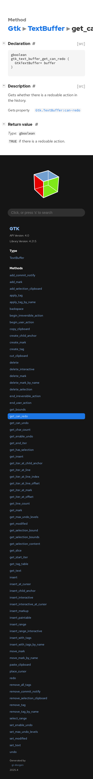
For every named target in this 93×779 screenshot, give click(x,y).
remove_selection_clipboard (28, 698)
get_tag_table (19, 564)
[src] (81, 43)
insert (13, 577)
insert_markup (19, 611)
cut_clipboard (19, 356)
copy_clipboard (20, 329)
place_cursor (18, 671)
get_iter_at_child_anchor (26, 463)
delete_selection (21, 389)
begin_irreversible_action (26, 316)
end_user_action (20, 403)
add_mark (16, 282)
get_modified (19, 524)
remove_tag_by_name (24, 712)
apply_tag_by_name (23, 302)
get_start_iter (19, 557)
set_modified (18, 738)
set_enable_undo (21, 725)
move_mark (17, 651)
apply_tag (16, 295)
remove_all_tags (20, 685)
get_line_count (20, 503)
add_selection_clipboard (26, 289)
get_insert (16, 456)
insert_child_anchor (22, 591)
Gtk (14, 229)
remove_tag (18, 705)
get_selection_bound (24, 530)
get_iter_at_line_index (24, 477)
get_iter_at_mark (21, 490)
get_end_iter (18, 443)
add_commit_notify (22, 275)
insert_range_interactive (26, 631)
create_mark (18, 342)
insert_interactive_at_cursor (28, 604)
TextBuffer (17, 258)
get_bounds (18, 410)
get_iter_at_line (20, 470)
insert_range (18, 624)
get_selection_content (25, 544)
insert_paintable (20, 618)
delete (14, 363)
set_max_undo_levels (24, 732)
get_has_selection (22, 450)
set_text (15, 745)
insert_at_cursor (20, 584)
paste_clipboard (20, 665)
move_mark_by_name (24, 658)
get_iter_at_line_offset (25, 483)
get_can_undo (19, 423)
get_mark (16, 510)
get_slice (16, 550)
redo (13, 678)
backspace (17, 309)
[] (5, 43)
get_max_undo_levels (24, 517)
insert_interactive (21, 597)
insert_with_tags (20, 638)
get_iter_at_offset (21, 497)
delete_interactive (22, 369)
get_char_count (20, 430)
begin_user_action (22, 322)
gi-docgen (18, 765)
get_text (15, 571)
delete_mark (18, 376)
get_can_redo (19, 416)
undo (13, 752)
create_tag (17, 349)
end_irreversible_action (25, 396)
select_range (18, 718)
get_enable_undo (21, 436)
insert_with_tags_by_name (27, 644)
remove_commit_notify (25, 691)
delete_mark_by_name (24, 383)
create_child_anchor (23, 336)
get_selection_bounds (24, 537)
